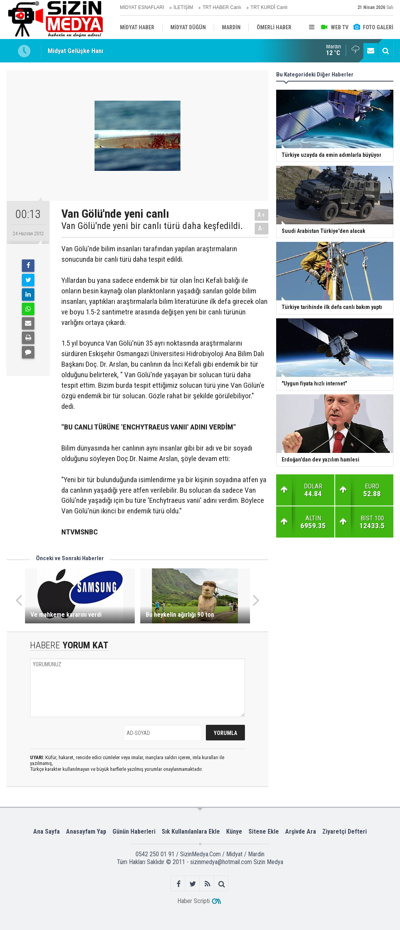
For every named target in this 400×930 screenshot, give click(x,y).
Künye (234, 831)
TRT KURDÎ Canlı (269, 7)
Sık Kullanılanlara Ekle (191, 831)
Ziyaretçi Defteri (344, 831)
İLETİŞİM (183, 7)
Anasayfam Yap (86, 831)
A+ (261, 214)
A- (261, 228)
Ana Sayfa (46, 831)
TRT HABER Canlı (221, 7)
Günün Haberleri (133, 831)
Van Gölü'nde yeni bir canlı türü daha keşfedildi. (152, 226)
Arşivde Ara (300, 831)
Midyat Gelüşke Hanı (75, 51)
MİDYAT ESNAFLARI (142, 7)
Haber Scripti (193, 901)
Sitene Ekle (263, 831)
